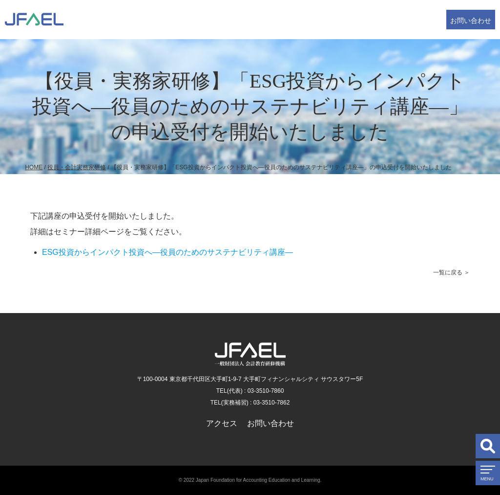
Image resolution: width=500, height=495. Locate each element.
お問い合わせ (470, 20)
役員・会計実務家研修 (76, 167)
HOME (33, 167)
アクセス (221, 423)
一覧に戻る (447, 272)
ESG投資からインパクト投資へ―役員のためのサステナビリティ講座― (167, 252)
